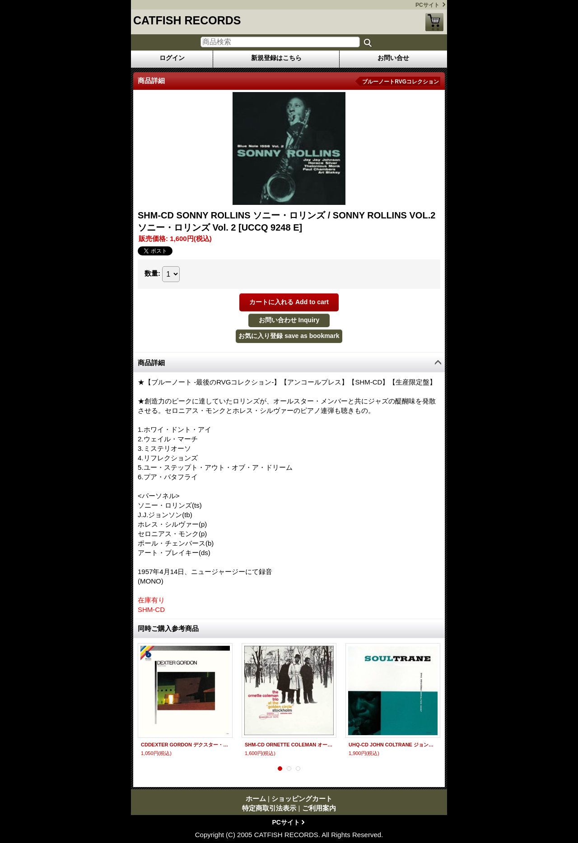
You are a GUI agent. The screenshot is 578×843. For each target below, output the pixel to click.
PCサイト (427, 5)
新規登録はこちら (276, 57)
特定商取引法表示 (269, 808)
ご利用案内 (319, 808)
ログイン (172, 57)
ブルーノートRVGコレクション (400, 82)
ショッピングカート (434, 22)
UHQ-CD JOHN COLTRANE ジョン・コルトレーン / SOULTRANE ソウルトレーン (393, 744)
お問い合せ (393, 57)
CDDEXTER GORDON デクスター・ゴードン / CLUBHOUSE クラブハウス (185, 744)
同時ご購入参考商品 (168, 628)
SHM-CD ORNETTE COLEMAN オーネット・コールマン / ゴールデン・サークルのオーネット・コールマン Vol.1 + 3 (289, 744)
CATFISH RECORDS (187, 20)
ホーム (256, 798)
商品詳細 (151, 362)
